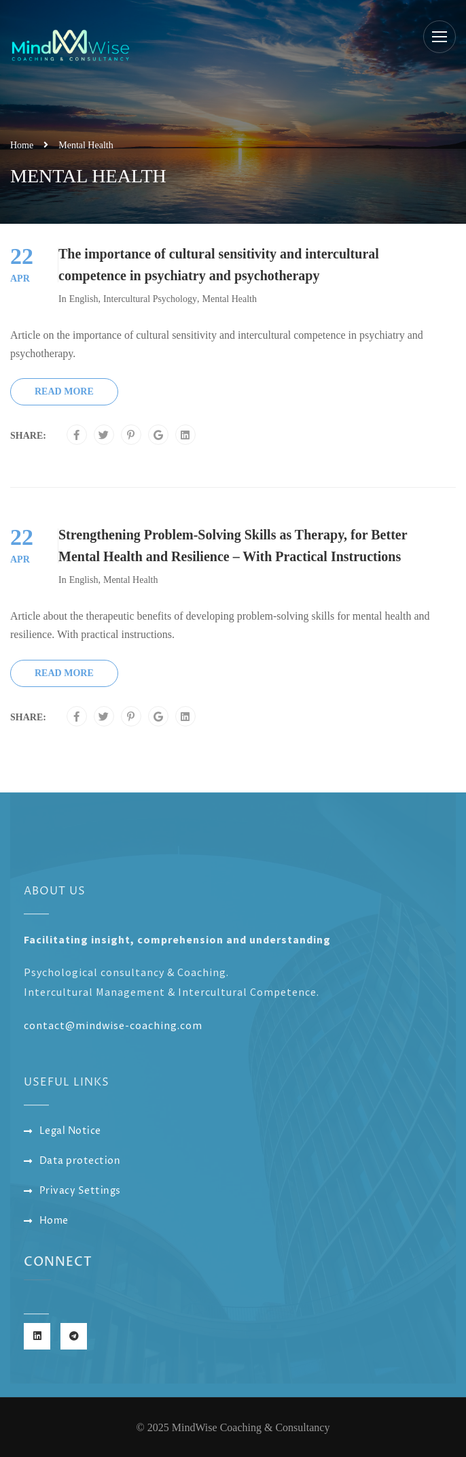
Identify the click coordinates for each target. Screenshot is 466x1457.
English (83, 299)
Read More (64, 391)
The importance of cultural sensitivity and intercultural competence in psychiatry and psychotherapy (218, 264)
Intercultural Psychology (150, 299)
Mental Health (229, 299)
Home (21, 145)
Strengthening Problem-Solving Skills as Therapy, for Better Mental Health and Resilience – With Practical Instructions (232, 545)
